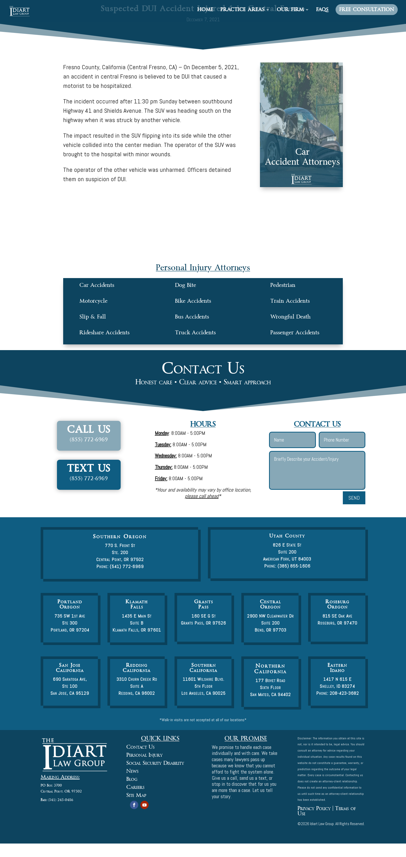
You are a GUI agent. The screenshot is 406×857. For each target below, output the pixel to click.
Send (354, 497)
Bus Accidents (192, 316)
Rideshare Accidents (104, 332)
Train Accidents (290, 301)
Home (205, 10)
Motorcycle (93, 301)
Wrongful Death (290, 316)
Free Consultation (366, 9)
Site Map (136, 795)
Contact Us (140, 746)
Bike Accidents (193, 301)
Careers (135, 787)
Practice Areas (242, 10)
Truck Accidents (195, 332)
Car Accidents (96, 285)
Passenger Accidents (294, 332)
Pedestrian (282, 285)
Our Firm (290, 10)
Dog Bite (185, 285)
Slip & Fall (92, 316)
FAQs (322, 10)
